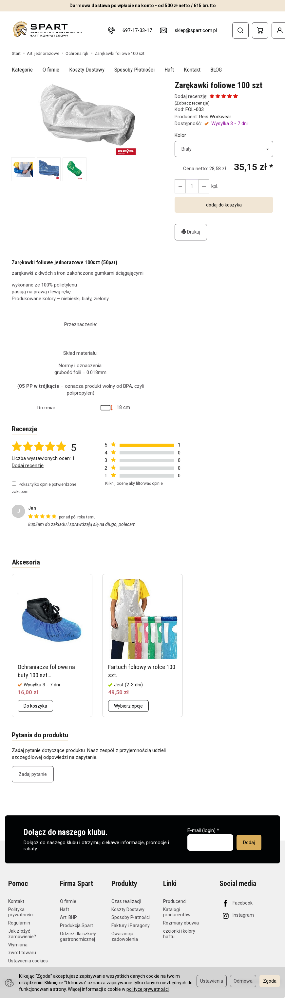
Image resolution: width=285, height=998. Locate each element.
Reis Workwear (215, 117)
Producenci (174, 901)
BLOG (216, 69)
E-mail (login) (201, 830)
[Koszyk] (260, 30)
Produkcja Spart (76, 925)
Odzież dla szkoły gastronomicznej (78, 936)
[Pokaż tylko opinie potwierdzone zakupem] (14, 484)
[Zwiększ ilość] (180, 186)
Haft (169, 69)
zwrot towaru (22, 952)
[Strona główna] (47, 29)
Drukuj (190, 232)
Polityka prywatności (20, 912)
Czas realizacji (126, 901)
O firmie (51, 69)
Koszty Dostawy (86, 69)
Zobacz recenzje (192, 103)
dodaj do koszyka (224, 204)
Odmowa (243, 981)
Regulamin (19, 922)
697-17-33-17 (137, 30)
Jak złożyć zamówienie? (22, 933)
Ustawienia (211, 981)
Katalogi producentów (177, 912)
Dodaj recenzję (28, 465)
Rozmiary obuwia (181, 922)
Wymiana (18, 944)
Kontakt (192, 69)
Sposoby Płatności (134, 69)
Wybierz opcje (128, 706)
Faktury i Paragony (130, 925)
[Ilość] (192, 186)
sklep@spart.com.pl (196, 30)
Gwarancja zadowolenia (124, 936)
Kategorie (22, 69)
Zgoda (269, 981)
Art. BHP (68, 917)
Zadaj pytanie (33, 774)
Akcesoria (26, 562)
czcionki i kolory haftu (179, 933)
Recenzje (24, 429)
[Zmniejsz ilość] (203, 186)
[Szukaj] (240, 30)
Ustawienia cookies (28, 960)
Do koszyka (35, 706)
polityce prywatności (147, 989)
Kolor (180, 135)
